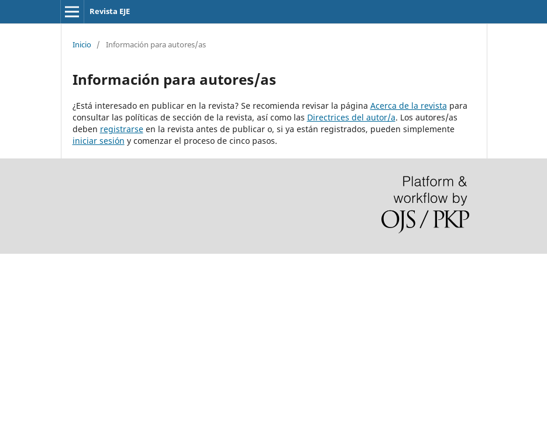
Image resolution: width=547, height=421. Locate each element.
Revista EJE (110, 11)
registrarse (121, 128)
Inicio (82, 44)
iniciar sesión (99, 140)
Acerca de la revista (408, 105)
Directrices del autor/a (351, 117)
